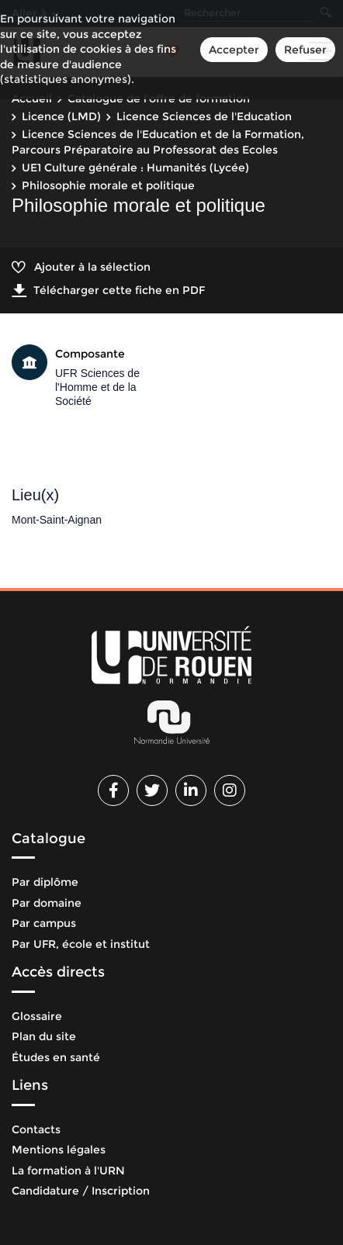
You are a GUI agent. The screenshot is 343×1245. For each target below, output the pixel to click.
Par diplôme (45, 882)
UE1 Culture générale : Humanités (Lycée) (135, 168)
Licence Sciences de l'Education (204, 116)
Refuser (305, 50)
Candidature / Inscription (81, 1191)
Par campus (44, 923)
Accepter (234, 50)
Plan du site (44, 1036)
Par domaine (46, 903)
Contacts (36, 1129)
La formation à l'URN (68, 1171)
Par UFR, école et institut (81, 944)
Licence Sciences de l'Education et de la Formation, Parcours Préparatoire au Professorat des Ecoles (158, 142)
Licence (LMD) (61, 116)
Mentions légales (59, 1150)
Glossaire (37, 1016)
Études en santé (56, 1057)
